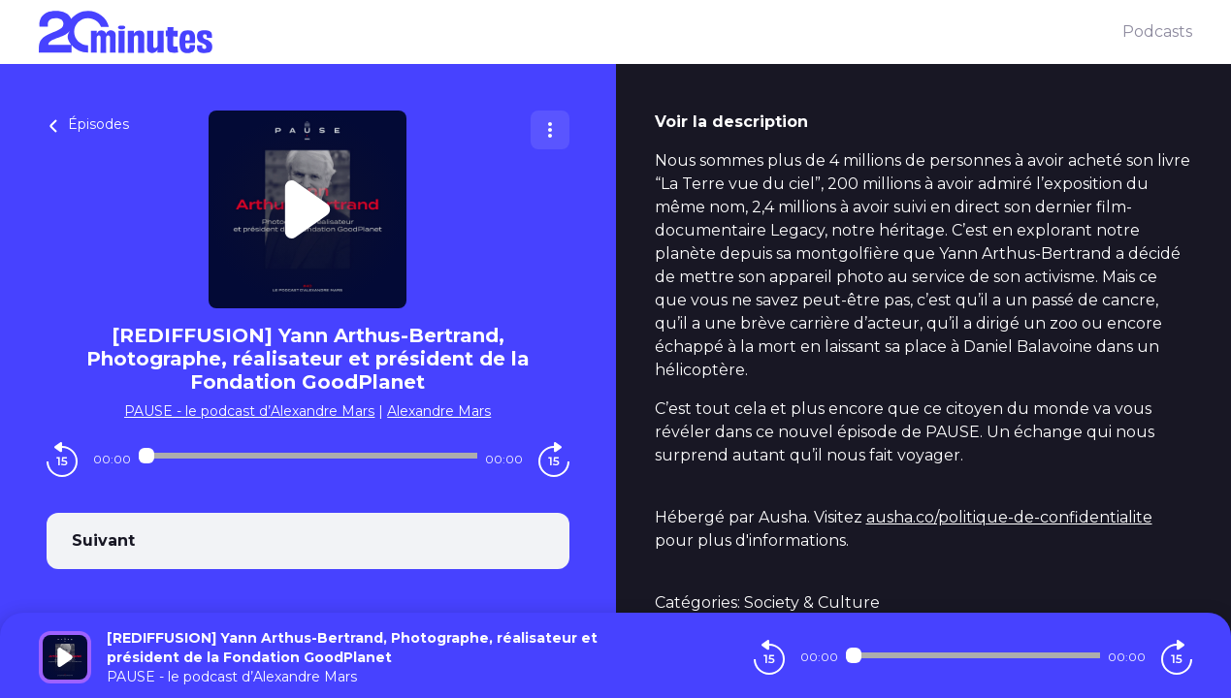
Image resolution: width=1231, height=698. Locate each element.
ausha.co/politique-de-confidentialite (1009, 517)
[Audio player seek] (308, 455)
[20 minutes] (580, 32)
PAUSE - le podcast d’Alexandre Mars (249, 411)
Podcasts (1157, 31)
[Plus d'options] (550, 130)
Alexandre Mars (439, 411)
